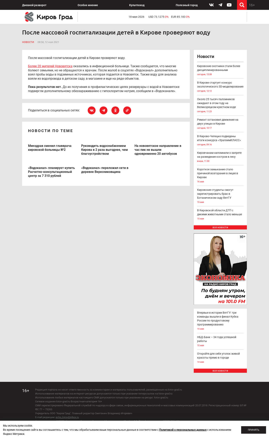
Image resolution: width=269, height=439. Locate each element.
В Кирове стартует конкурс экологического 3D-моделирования (220, 87)
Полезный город (187, 5)
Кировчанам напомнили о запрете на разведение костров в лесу (220, 157)
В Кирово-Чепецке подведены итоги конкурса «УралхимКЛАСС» (220, 141)
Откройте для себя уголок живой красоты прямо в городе (220, 358)
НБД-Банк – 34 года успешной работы (220, 342)
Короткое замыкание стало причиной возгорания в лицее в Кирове (220, 176)
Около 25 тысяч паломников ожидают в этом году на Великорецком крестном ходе (220, 106)
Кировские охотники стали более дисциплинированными (220, 70)
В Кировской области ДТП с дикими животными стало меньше (220, 215)
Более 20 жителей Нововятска (50, 66)
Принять (253, 430)
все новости (220, 227)
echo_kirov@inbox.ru (67, 417)
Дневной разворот (34, 5)
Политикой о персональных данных (183, 429)
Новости (28, 42)
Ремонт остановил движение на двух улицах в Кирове (220, 124)
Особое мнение (88, 5)
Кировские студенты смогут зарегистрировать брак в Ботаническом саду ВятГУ (220, 196)
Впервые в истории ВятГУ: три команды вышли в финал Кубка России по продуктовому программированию (220, 321)
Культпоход (137, 5)
